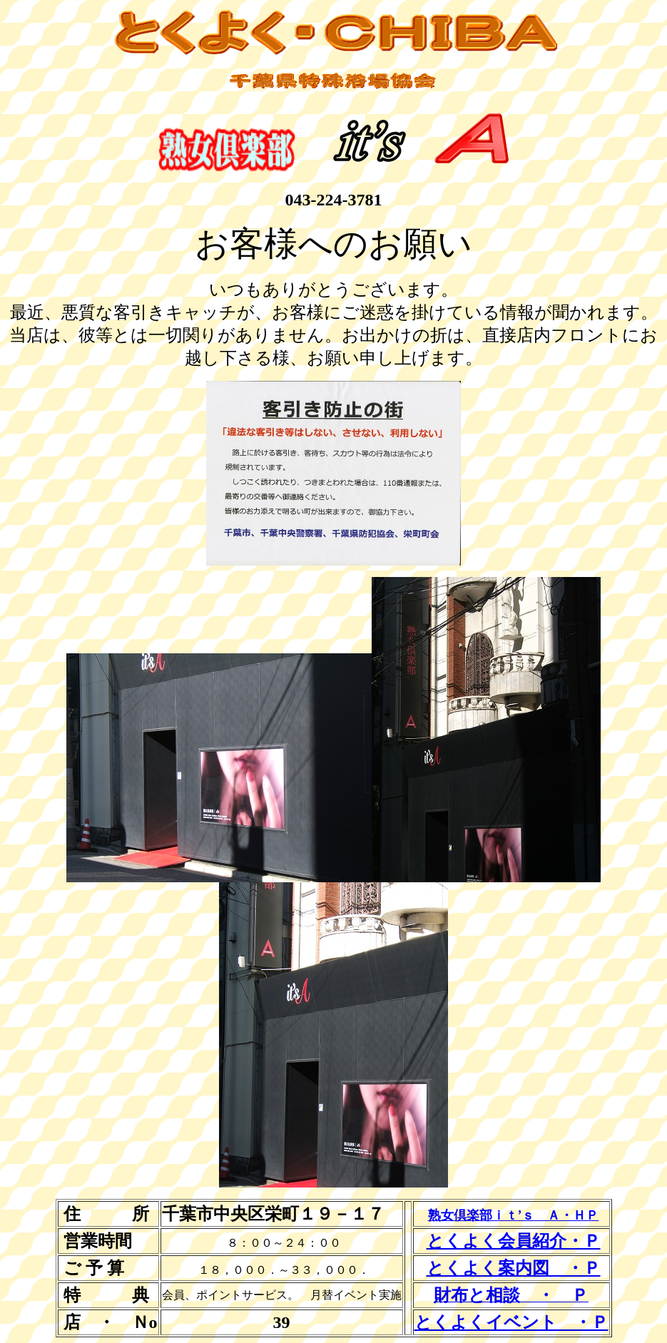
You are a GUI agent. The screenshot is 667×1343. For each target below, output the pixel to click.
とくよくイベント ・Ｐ (511, 1322)
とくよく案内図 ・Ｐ (514, 1268)
